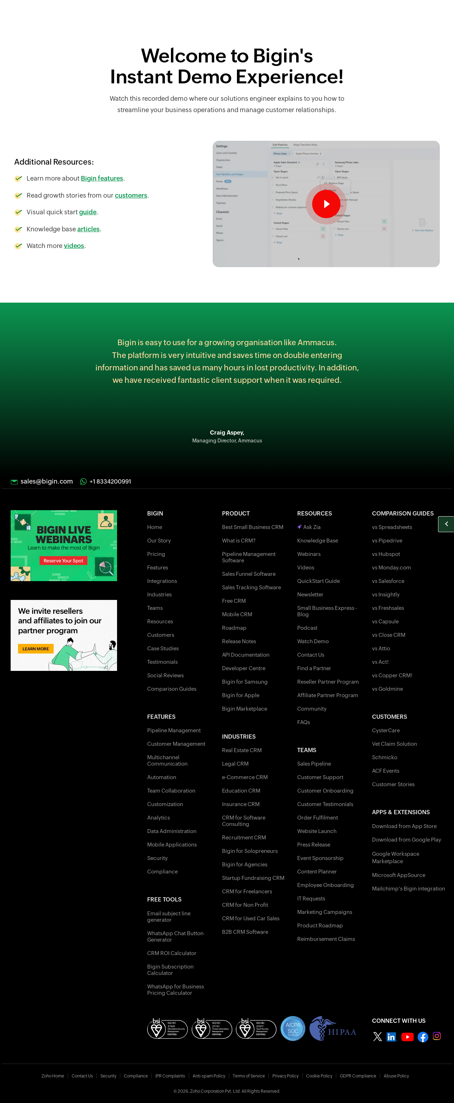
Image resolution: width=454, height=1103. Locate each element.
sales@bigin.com (47, 481)
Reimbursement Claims (326, 939)
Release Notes (239, 641)
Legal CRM (235, 764)
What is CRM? (239, 540)
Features (157, 567)
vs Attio (381, 648)
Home (154, 527)
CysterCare (386, 730)
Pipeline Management (174, 730)
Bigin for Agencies (244, 864)
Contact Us (310, 655)
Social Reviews (165, 675)
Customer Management (176, 744)
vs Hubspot (386, 554)
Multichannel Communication (167, 760)
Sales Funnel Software (249, 574)
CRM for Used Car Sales (250, 918)
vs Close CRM (388, 635)
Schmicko (384, 757)
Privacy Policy (285, 1076)
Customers (160, 635)
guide (87, 212)
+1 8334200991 (110, 482)
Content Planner (317, 871)
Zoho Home (52, 1076)
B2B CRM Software (245, 932)
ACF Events (385, 771)
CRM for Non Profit (245, 905)
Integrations (162, 581)
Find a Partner (314, 668)
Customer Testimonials (325, 804)
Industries (159, 594)
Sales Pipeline (314, 764)
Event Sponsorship (320, 858)
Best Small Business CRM (252, 527)
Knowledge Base (317, 540)
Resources (160, 621)
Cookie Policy (319, 1076)
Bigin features (102, 178)
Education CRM (241, 791)
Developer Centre (243, 668)
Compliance (162, 871)
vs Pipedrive (387, 540)
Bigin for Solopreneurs (250, 851)
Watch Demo (313, 641)
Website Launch (317, 831)
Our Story (159, 540)
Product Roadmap (320, 925)
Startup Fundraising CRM (253, 878)
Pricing (156, 554)
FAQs (303, 722)
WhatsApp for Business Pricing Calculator (175, 989)
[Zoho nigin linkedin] (392, 1037)
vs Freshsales (388, 608)
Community (312, 709)
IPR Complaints (170, 1076)
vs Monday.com (391, 567)
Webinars (309, 554)
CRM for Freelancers (247, 891)
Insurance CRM (241, 804)
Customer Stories (393, 784)
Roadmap (234, 628)
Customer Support (320, 777)
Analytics (158, 818)
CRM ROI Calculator (171, 953)
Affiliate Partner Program (327, 695)
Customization (165, 804)
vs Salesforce (388, 581)
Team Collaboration (171, 791)
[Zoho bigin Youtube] (407, 1036)
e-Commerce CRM (245, 777)
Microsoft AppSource (398, 875)
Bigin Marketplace (244, 709)
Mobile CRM (237, 614)
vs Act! (380, 662)
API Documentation (246, 655)
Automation (161, 777)
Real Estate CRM (242, 750)
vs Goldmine (387, 689)
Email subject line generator (168, 916)
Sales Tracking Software (251, 587)
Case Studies (163, 648)
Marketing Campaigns (324, 912)
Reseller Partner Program (328, 682)
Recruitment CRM (244, 837)
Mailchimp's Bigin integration (408, 889)
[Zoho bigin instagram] (438, 1037)
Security (157, 858)
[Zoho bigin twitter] (377, 1036)
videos (74, 245)
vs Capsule (385, 621)
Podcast (307, 628)
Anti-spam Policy (209, 1076)
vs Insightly (386, 594)
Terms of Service (249, 1076)
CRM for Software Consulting (243, 821)
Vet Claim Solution (394, 744)
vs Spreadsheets (392, 527)
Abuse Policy (396, 1076)
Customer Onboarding (325, 791)
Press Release (313, 845)
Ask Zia (309, 527)
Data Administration (171, 831)
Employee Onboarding (325, 885)
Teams (155, 608)
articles (88, 229)
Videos (305, 567)
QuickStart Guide (318, 581)
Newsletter (310, 594)
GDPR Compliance (358, 1076)
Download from (404, 826)
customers (131, 195)
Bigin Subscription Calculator (170, 970)
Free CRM (234, 601)
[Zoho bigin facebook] (422, 1036)
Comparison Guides (171, 689)
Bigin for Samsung (245, 682)
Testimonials (162, 662)
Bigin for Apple (240, 695)
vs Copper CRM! (392, 675)
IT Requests (311, 898)
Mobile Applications (172, 845)
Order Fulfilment (317, 818)
